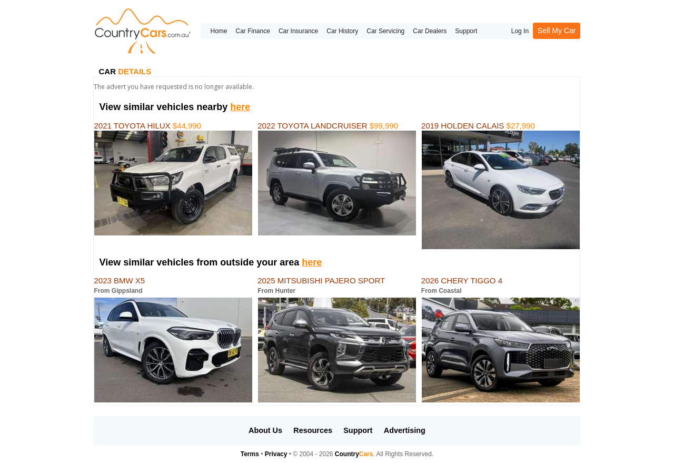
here (240, 107)
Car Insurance (298, 31)
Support (466, 31)
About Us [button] (265, 430)
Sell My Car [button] (557, 30)
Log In (520, 31)
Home (218, 31)
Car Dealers (430, 31)
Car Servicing (385, 31)
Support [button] (357, 430)
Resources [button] (312, 430)
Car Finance (253, 31)
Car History (342, 31)
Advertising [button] (404, 430)
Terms (250, 454)
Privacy (276, 454)
